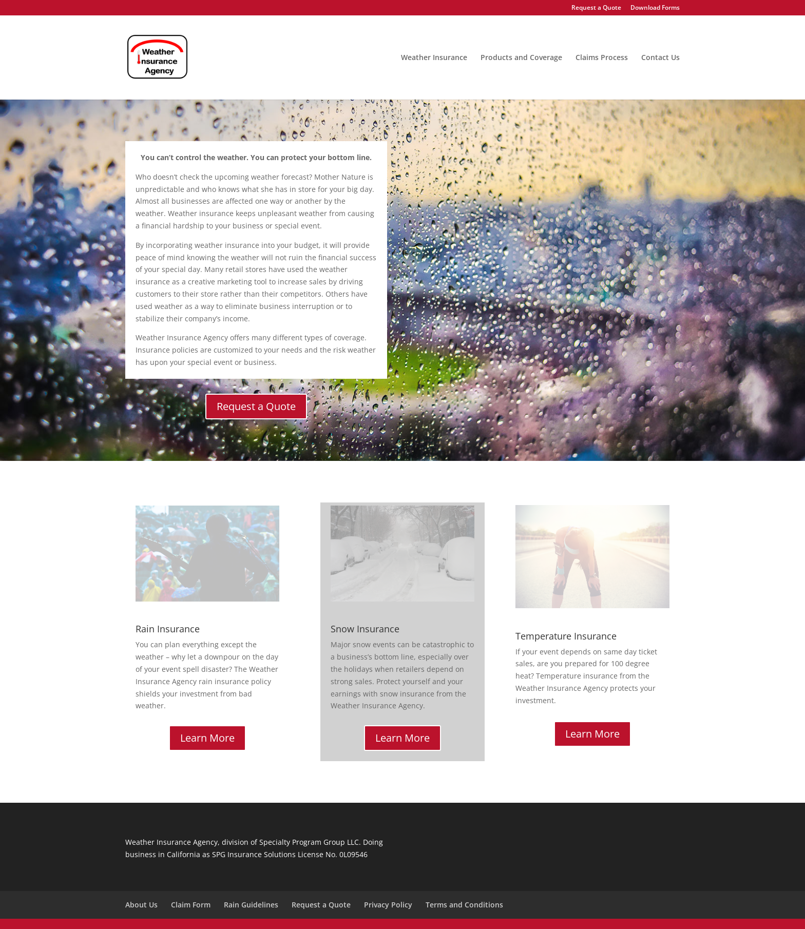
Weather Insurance (434, 58)
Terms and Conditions (464, 904)
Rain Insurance (168, 629)
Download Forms (655, 8)
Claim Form (190, 904)
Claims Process (602, 58)
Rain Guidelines (251, 904)
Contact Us (660, 58)
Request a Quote (596, 8)
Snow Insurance (365, 629)
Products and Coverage (521, 58)
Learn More (207, 738)
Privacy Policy (388, 904)
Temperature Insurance (566, 636)
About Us (141, 904)
